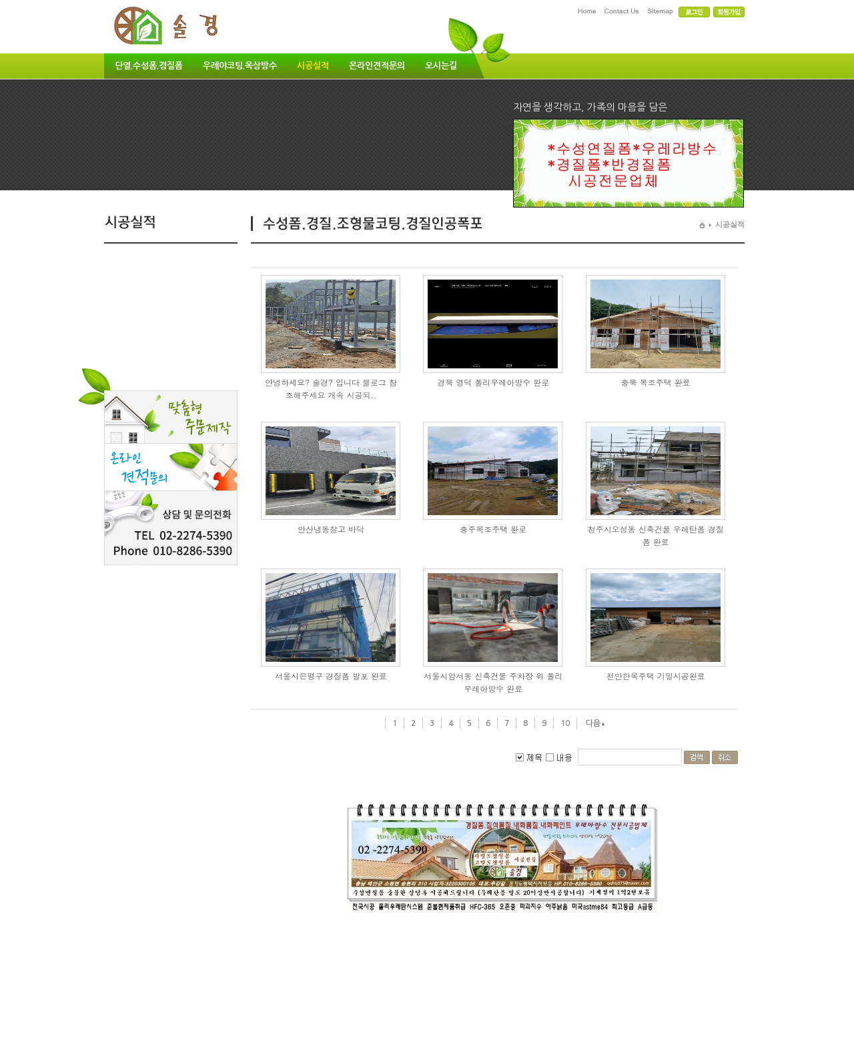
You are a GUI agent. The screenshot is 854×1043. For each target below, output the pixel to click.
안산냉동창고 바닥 (331, 529)
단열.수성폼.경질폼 (149, 65)
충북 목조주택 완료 (656, 382)
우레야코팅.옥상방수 (240, 65)
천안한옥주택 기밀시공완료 (655, 675)
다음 (593, 723)
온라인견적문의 (377, 65)
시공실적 (313, 65)
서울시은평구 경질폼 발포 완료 (331, 675)
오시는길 (441, 65)
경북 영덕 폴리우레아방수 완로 (493, 382)
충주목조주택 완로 (493, 529)
